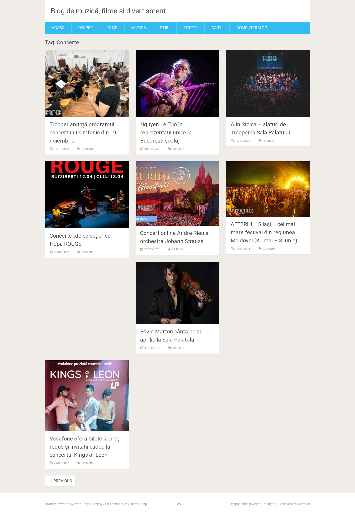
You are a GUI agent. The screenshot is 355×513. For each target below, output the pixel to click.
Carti (217, 27)
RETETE (190, 27)
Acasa (58, 27)
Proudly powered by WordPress (67, 504)
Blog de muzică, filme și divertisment (108, 10)
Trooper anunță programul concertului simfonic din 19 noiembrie (83, 132)
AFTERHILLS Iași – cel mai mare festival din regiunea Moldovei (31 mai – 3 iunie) (264, 232)
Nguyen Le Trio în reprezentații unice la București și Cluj (166, 132)
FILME (112, 27)
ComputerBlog (251, 27)
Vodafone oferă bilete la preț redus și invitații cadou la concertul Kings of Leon (84, 447)
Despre (85, 27)
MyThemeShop (136, 504)
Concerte (88, 148)
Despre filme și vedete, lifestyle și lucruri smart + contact (270, 504)
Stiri (165, 27)
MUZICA (138, 27)
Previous (60, 480)
